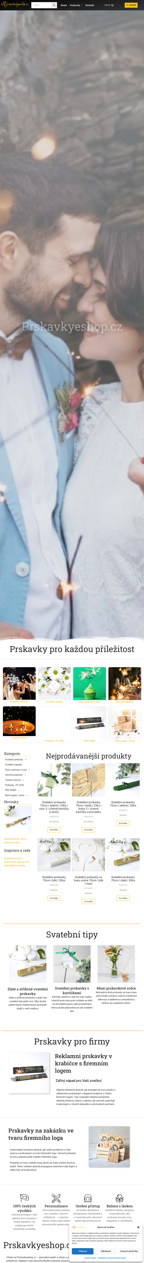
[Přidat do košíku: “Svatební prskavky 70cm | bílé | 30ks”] (106, 898)
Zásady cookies (90, 1258)
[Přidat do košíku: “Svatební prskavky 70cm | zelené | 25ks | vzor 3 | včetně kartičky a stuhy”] (54, 829)
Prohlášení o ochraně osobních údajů (112, 1258)
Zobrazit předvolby (129, 1251)
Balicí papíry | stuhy (14, 795)
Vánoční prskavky (14, 775)
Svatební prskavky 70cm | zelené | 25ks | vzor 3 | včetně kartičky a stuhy (54, 807)
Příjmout (83, 1251)
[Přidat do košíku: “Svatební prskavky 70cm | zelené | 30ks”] (54, 898)
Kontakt (89, 5)
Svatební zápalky (13, 764)
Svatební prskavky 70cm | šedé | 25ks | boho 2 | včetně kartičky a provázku (106, 807)
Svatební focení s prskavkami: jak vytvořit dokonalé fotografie (16, 862)
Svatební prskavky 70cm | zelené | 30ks (54, 878)
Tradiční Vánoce (13, 780)
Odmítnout (106, 1251)
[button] (138, 1227)
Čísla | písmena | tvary (16, 769)
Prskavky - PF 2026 (14, 785)
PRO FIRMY (10, 790)
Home (64, 5)
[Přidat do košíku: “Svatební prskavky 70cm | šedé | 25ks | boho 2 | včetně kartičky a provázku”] (106, 829)
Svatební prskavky (14, 759)
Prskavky (76, 5)
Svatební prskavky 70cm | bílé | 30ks (106, 878)
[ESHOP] (131, 5)
